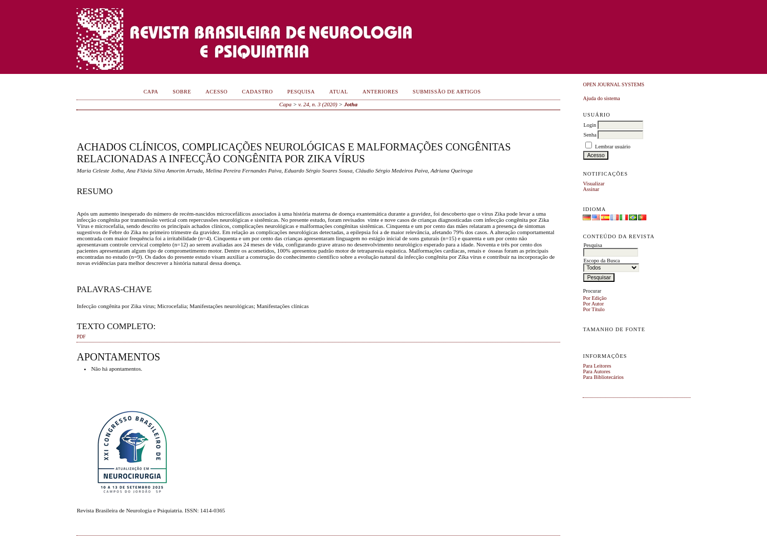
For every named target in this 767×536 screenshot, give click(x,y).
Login (589, 125)
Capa (150, 91)
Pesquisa (301, 91)
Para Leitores (597, 366)
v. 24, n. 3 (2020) (317, 104)
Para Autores (596, 371)
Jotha (350, 104)
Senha (589, 135)
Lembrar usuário (612, 146)
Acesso (216, 91)
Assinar (591, 189)
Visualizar (593, 183)
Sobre (181, 91)
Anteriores (380, 91)
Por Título (593, 309)
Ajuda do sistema (601, 98)
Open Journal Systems (613, 84)
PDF (80, 336)
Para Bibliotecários (603, 377)
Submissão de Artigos (447, 91)
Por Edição (594, 298)
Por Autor (593, 304)
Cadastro (257, 91)
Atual (338, 91)
